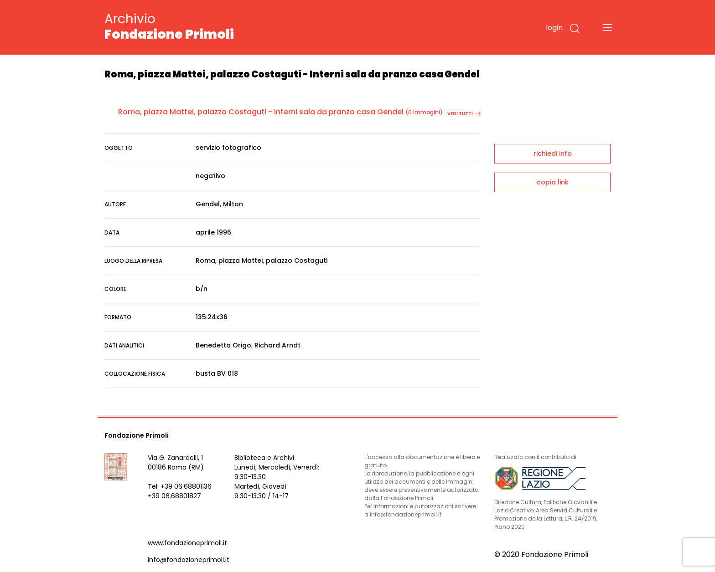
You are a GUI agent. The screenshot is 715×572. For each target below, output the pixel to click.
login (554, 27)
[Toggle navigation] (607, 27)
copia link (553, 182)
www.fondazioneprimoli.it (187, 542)
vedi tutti (464, 113)
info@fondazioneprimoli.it (188, 559)
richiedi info (553, 153)
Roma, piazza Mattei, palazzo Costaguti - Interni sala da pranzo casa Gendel (261, 112)
